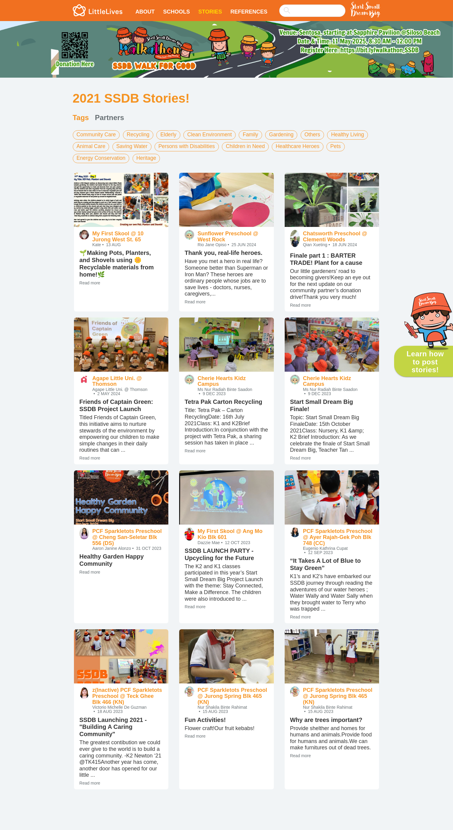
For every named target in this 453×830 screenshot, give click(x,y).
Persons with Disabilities (190, 146)
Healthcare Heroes (304, 146)
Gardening (287, 135)
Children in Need (250, 146)
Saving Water (134, 146)
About (145, 12)
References (248, 12)
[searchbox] (312, 11)
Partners (109, 117)
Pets (343, 146)
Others (319, 135)
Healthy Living (355, 135)
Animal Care (91, 146)
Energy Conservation (102, 157)
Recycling (140, 135)
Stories (210, 12)
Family (256, 135)
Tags (81, 117)
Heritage (148, 157)
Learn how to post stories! (425, 362)
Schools (176, 12)
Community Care (97, 135)
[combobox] (312, 6)
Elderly (171, 135)
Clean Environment (213, 135)
